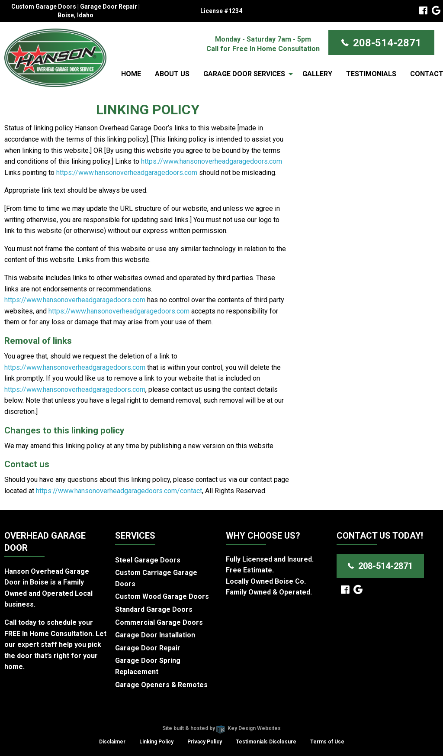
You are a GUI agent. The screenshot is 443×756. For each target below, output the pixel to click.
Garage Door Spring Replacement (147, 666)
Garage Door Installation (155, 635)
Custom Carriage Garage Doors (156, 578)
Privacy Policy (204, 742)
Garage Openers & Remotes (161, 685)
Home (131, 74)
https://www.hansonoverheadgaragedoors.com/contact (119, 491)
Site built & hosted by (221, 728)
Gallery (317, 74)
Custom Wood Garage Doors (162, 596)
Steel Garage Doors (147, 560)
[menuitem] (131, 73)
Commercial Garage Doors (159, 622)
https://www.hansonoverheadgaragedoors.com (211, 161)
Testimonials (371, 74)
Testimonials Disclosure (266, 742)
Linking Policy (156, 742)
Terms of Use (327, 742)
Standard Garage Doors (154, 609)
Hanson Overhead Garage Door (190, 717)
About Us (172, 74)
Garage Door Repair (147, 648)
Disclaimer (112, 742)
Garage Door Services (244, 74)
